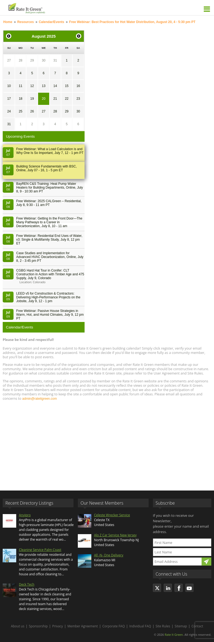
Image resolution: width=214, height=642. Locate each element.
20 (43, 99)
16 (78, 86)
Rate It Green (174, 635)
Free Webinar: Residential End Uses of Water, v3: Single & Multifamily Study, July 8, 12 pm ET (49, 239)
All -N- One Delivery (108, 555)
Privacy (57, 626)
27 (9, 60)
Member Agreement (82, 626)
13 (43, 86)
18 (20, 99)
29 (32, 60)
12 (32, 86)
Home (7, 22)
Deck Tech (26, 584)
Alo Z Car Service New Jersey (115, 535)
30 (43, 60)
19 (32, 99)
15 (66, 86)
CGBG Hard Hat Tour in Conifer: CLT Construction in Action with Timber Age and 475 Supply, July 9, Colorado (50, 274)
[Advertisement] (107, 443)
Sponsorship (38, 626)
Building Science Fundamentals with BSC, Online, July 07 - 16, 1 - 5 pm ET (46, 168)
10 (9, 86)
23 (78, 99)
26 (32, 111)
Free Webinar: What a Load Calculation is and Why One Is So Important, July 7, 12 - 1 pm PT (49, 151)
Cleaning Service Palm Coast (40, 549)
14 (55, 86)
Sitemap (181, 626)
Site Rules (163, 626)
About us (17, 626)
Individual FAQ (140, 626)
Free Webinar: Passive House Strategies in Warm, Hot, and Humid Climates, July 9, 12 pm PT (50, 314)
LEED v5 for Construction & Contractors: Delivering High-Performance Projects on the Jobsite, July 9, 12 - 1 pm (48, 297)
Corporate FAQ (113, 626)
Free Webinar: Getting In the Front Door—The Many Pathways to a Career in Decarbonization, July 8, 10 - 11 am (49, 222)
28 (20, 60)
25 (20, 111)
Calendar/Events (51, 22)
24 (9, 111)
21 (55, 99)
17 (9, 99)
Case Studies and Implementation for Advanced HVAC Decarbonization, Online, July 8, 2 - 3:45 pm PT (49, 257)
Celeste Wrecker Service (112, 515)
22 (66, 99)
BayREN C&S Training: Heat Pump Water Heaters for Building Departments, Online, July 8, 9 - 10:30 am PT (49, 187)
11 (20, 86)
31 (55, 60)
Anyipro (25, 515)
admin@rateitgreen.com (39, 399)
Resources (25, 22)
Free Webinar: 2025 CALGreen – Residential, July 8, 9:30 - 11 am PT (49, 203)
